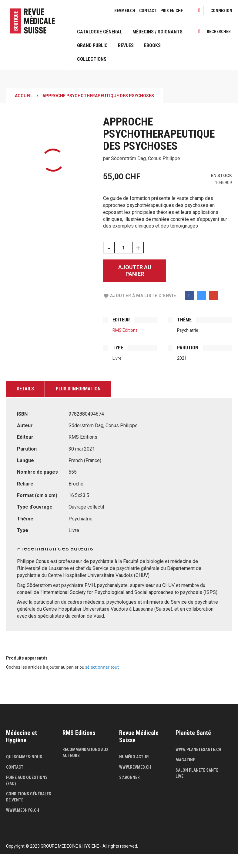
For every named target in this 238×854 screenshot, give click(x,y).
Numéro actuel (134, 756)
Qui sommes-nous (24, 756)
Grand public (92, 45)
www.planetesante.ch (198, 749)
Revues (126, 45)
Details (25, 389)
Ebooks (152, 45)
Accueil (24, 95)
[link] (221, 10)
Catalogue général (99, 32)
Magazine (185, 759)
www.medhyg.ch (22, 810)
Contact (147, 10)
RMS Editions (125, 330)
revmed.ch (124, 10)
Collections (91, 59)
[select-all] (102, 667)
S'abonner (129, 777)
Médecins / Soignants (157, 32)
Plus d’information (78, 389)
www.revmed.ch (135, 767)
